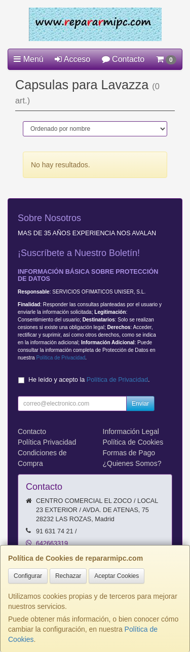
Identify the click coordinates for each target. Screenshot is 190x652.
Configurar (28, 575)
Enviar (140, 403)
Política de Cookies (133, 442)
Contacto (123, 59)
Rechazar (68, 575)
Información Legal (131, 431)
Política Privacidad (47, 442)
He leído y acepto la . (88, 379)
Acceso (72, 59)
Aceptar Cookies (116, 575)
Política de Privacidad (60, 357)
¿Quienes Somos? (132, 463)
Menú (28, 59)
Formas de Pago (129, 453)
